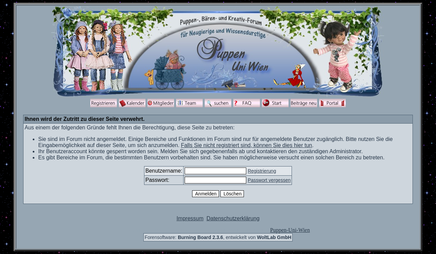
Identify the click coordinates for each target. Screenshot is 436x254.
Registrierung (262, 171)
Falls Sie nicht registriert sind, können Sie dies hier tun (246, 145)
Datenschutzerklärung (233, 218)
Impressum (189, 218)
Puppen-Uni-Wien (290, 230)
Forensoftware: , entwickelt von (218, 237)
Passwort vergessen (269, 180)
